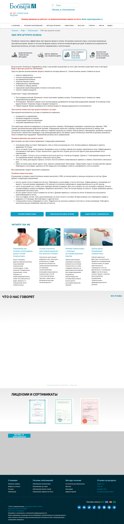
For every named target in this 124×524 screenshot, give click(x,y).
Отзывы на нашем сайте (105, 492)
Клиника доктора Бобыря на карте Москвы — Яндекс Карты (62, 385)
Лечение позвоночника (27, 214)
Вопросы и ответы (14, 486)
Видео (110, 25)
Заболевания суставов (40, 486)
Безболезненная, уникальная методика (26, 55)
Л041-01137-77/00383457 (16, 511)
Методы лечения (54, 25)
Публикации (12, 492)
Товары (92, 25)
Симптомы (69, 25)
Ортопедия (69, 489)
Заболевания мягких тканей (42, 489)
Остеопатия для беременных (75, 484)
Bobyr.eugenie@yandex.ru (92, 19)
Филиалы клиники (14, 484)
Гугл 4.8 (99, 486)
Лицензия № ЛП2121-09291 (33, 506)
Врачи (101, 25)
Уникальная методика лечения (62, 214)
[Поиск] (52, 5)
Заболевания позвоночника (42, 484)
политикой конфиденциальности (36, 513)
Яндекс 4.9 (100, 484)
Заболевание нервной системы (43, 492)
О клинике (15, 25)
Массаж (81, 25)
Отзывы (11, 489)
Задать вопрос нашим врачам (97, 214)
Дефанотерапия (71, 492)
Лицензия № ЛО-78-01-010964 (17, 509)
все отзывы (116, 296)
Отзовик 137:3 (101, 489)
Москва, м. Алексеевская (63, 9)
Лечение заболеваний (33, 25)
